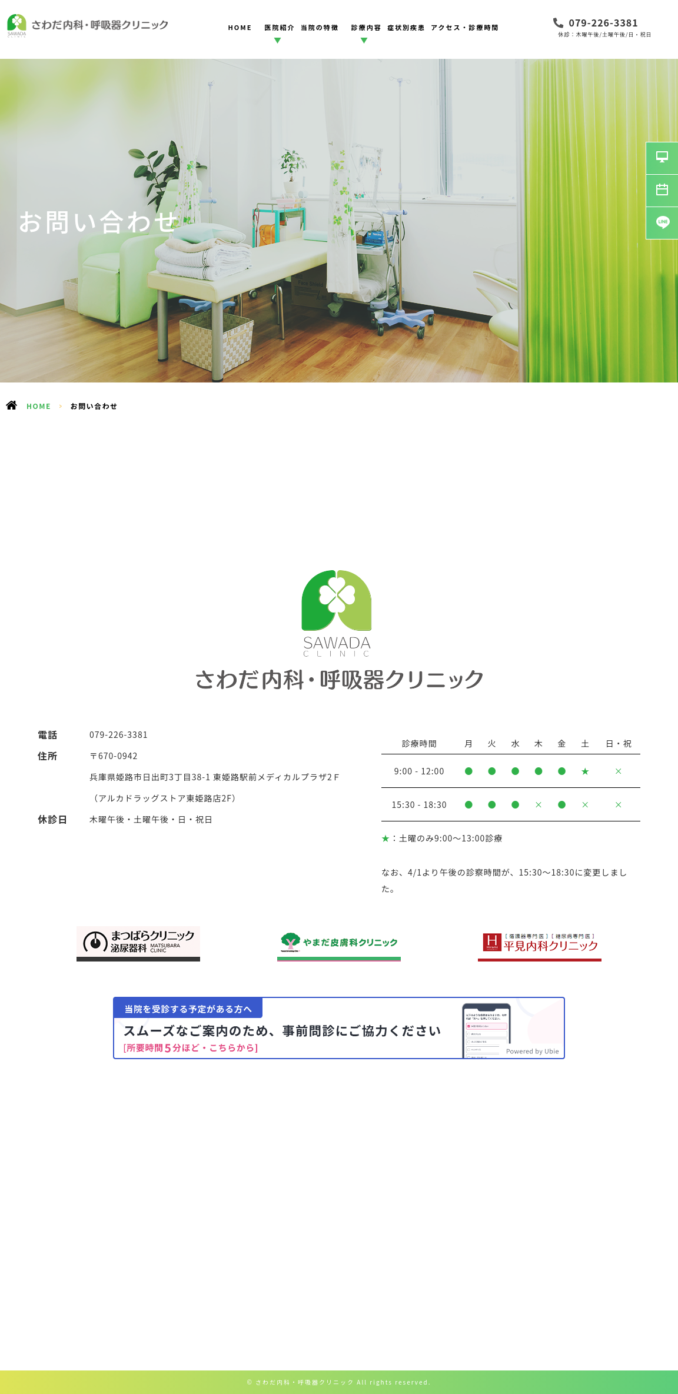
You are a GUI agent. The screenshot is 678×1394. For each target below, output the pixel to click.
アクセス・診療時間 (465, 27)
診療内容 (366, 27)
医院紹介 (280, 27)
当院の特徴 (320, 27)
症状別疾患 (406, 27)
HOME (240, 27)
